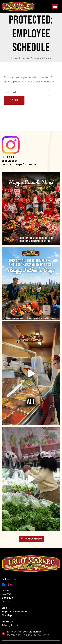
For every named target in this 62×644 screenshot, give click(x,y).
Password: (27, 92)
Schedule (8, 598)
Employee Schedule (14, 611)
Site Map (7, 615)
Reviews (7, 594)
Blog (4, 608)
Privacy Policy (10, 625)
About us (7, 621)
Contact (6, 601)
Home (5, 590)
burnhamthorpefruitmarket (20, 164)
